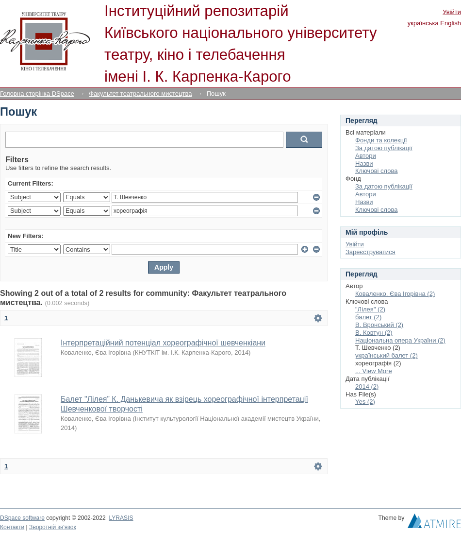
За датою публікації (383, 148)
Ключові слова (376, 170)
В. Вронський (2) (379, 324)
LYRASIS (121, 518)
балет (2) (368, 317)
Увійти (452, 12)
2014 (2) (367, 386)
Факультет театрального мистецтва (140, 93)
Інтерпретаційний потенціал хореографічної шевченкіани (163, 343)
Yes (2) (365, 401)
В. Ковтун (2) (374, 332)
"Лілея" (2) (370, 309)
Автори (365, 155)
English (450, 23)
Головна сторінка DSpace (37, 93)
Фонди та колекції (381, 140)
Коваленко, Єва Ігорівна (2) (395, 293)
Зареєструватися (370, 252)
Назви (364, 163)
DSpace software (22, 518)
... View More (373, 371)
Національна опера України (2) (400, 340)
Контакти (12, 527)
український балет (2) (386, 355)
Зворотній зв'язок (52, 527)
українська (423, 23)
